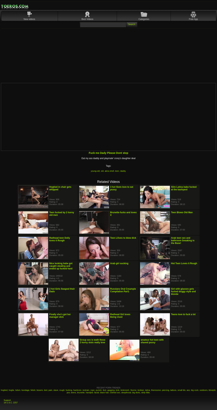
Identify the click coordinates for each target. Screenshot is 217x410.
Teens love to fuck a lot (183, 314)
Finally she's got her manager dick (60, 315)
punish (99, 390)
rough (62, 390)
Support (7, 400)
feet (104, 390)
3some (133, 390)
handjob (89, 392)
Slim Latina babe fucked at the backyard (184, 188)
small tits (181, 390)
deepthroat (126, 392)
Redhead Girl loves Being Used (120, 315)
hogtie (11, 390)
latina (147, 390)
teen (117, 171)
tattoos (173, 390)
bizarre (40, 390)
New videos (29, 19)
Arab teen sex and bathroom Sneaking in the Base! (183, 240)
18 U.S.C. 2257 (11, 402)
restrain (85, 390)
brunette (81, 392)
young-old (95, 171)
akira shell (109, 171)
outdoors (204, 390)
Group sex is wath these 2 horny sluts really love (92, 341)
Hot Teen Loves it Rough (184, 263)
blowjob (212, 390)
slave (55, 390)
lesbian (141, 390)
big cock (194, 390)
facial (96, 392)
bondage (26, 390)
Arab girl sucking (119, 263)
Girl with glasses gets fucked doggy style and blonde (183, 291)
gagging (111, 390)
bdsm (17, 390)
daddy (123, 171)
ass (188, 390)
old (102, 171)
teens (73, 392)
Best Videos (87, 19)
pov (68, 392)
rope (92, 390)
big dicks (136, 392)
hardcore (77, 390)
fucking (69, 390)
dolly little (145, 392)
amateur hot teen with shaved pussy (152, 341)
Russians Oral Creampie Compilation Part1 (123, 290)
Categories (143, 19)
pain (50, 390)
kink (118, 390)
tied (45, 390)
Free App (193, 19)
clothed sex (115, 392)
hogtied (4, 390)
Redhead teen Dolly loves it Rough (59, 239)
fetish (33, 390)
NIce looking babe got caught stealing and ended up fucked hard (61, 266)
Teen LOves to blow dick (123, 238)
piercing (165, 390)
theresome (156, 390)
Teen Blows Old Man (182, 212)
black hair (104, 392)
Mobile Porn (15, 6)
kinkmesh (124, 390)
